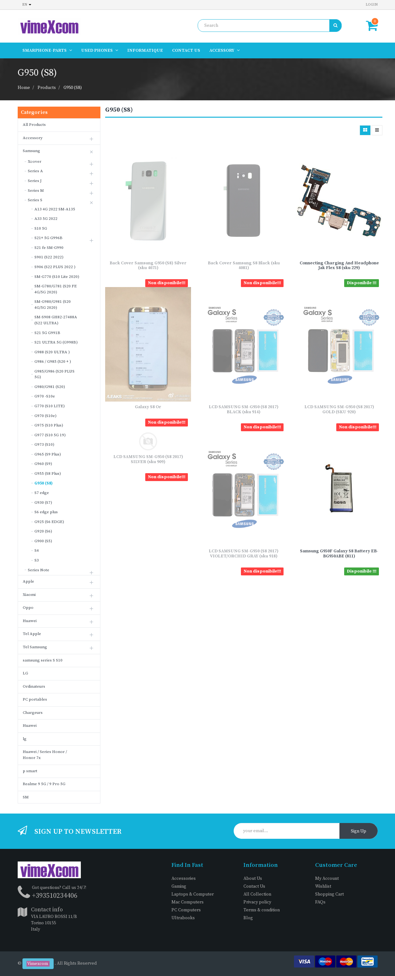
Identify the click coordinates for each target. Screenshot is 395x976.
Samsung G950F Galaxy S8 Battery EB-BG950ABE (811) (339, 553)
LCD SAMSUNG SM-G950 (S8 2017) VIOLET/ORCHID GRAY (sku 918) (243, 553)
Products (47, 88)
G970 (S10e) (45, 415)
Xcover (34, 161)
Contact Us (254, 886)
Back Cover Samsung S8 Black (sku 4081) (244, 265)
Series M (36, 190)
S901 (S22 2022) (48, 257)
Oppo (28, 607)
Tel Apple (32, 633)
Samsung (31, 150)
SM (26, 797)
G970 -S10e (44, 396)
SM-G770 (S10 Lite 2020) (56, 276)
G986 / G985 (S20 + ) (52, 361)
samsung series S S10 (43, 660)
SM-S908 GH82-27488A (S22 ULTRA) (55, 320)
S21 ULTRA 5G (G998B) (56, 342)
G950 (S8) (72, 88)
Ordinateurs (34, 686)
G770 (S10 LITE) (49, 406)
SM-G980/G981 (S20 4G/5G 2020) (52, 304)
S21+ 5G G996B (48, 237)
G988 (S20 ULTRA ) (52, 352)
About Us (252, 878)
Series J (35, 180)
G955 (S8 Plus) (47, 473)
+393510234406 (54, 895)
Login (372, 4)
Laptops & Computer (192, 894)
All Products (34, 124)
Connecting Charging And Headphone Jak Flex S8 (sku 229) (339, 265)
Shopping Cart (329, 894)
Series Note (38, 570)
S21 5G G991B (47, 332)
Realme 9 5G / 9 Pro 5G (44, 783)
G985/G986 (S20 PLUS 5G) (54, 374)
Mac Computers (187, 902)
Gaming (178, 886)
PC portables (35, 699)
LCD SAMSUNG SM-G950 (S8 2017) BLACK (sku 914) (243, 409)
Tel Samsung (35, 647)
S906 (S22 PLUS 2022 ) (54, 266)
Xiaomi (29, 594)
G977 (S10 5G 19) (50, 435)
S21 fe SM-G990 (48, 247)
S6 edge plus (46, 511)
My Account (327, 878)
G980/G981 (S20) (49, 386)
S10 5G (40, 228)
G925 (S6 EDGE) (49, 521)
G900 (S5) (43, 541)
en (26, 4)
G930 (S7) (43, 502)
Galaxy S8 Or (148, 407)
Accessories (183, 878)
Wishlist (323, 886)
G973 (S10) (44, 444)
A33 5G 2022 (45, 218)
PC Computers (186, 910)
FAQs (320, 902)
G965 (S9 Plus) (47, 454)
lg (25, 738)
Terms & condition (261, 910)
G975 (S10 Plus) (48, 425)
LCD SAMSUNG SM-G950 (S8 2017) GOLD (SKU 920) (339, 409)
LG (25, 673)
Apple (28, 581)
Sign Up (358, 831)
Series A (35, 170)
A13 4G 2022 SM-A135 (54, 209)
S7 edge (41, 492)
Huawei (30, 620)
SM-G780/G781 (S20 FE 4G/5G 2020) (55, 289)
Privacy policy (257, 902)
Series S (35, 200)
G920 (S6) (43, 531)
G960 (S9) (43, 463)
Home (24, 88)
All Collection (257, 894)
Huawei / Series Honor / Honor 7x (45, 754)
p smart (30, 770)
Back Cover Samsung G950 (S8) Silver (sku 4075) (148, 265)
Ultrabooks (183, 918)
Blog (248, 918)
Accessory (33, 137)
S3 (36, 560)
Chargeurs (33, 712)
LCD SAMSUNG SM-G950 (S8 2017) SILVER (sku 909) (148, 459)
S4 (36, 550)
